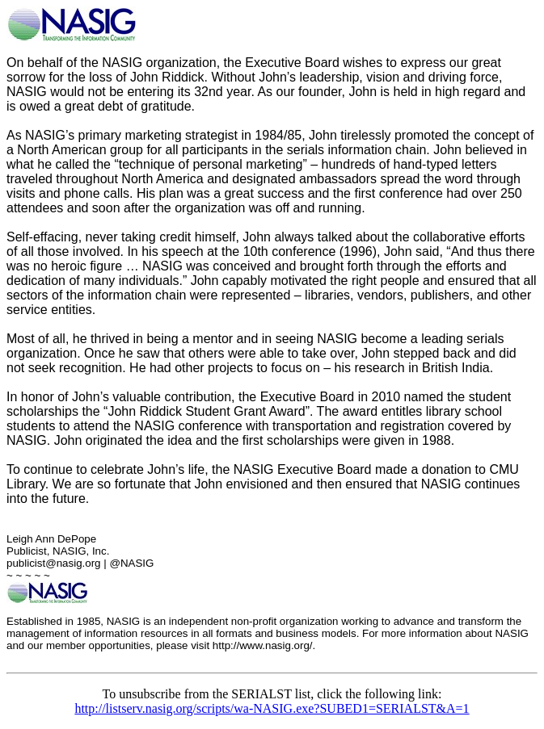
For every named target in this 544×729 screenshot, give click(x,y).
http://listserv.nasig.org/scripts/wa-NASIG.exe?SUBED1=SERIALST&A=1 (271, 708)
